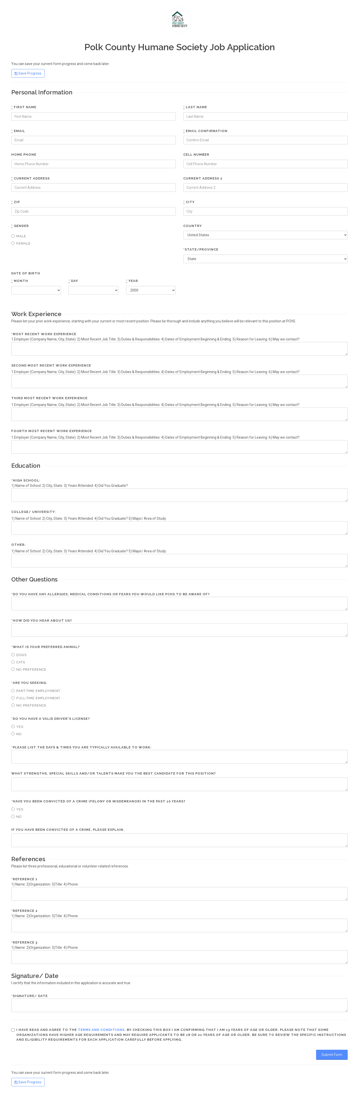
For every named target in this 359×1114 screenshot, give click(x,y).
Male (18, 236)
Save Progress (28, 73)
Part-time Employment (35, 691)
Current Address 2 (202, 178)
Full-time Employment (35, 698)
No (16, 734)
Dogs (19, 655)
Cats (18, 662)
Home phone (23, 154)
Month (19, 281)
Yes (17, 727)
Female (21, 243)
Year (132, 281)
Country (192, 226)
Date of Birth (25, 273)
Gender (20, 226)
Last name (195, 107)
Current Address (30, 179)
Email (18, 131)
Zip (15, 202)
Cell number (196, 154)
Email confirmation (205, 131)
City (189, 202)
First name (23, 107)
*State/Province (200, 249)
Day (73, 281)
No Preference (28, 669)
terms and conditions (101, 1030)
